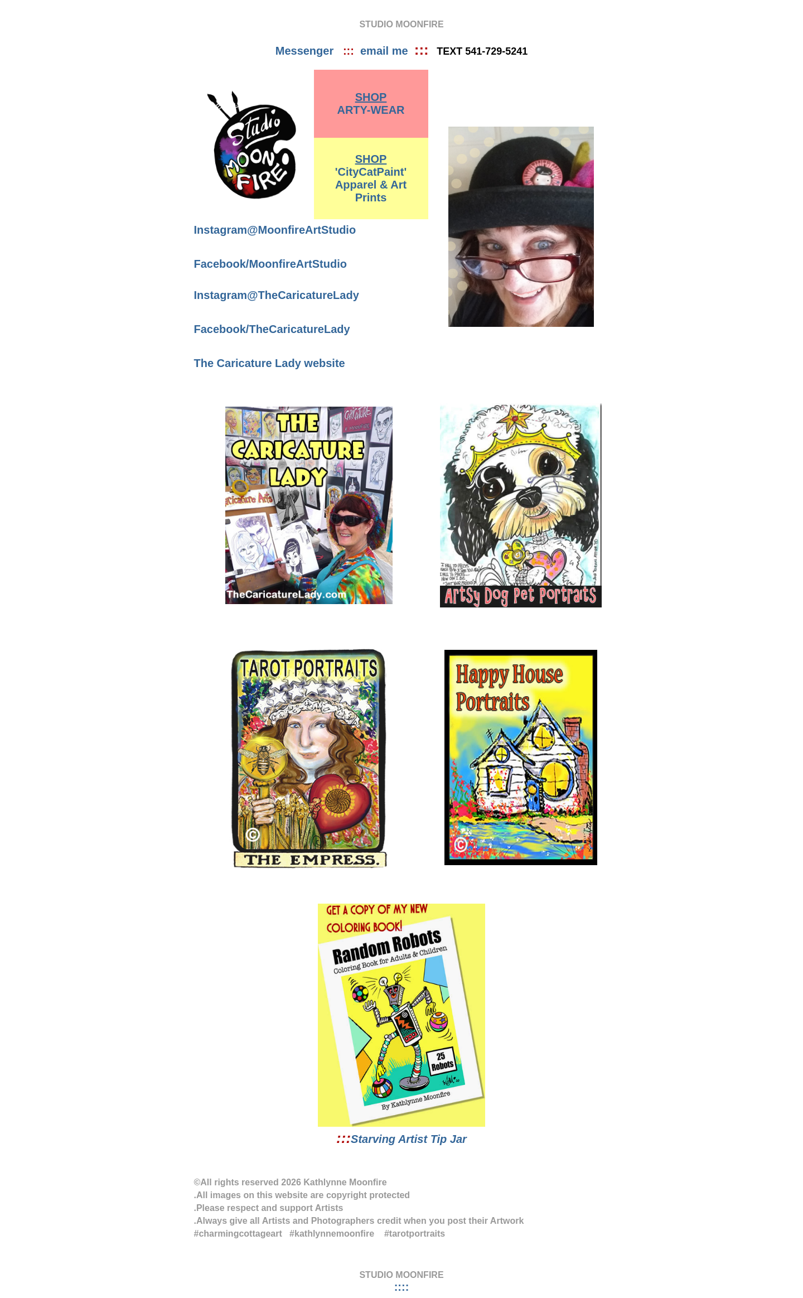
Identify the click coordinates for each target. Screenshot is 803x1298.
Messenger (309, 51)
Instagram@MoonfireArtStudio (275, 230)
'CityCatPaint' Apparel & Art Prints (371, 178)
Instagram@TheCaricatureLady (276, 295)
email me (387, 51)
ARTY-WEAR (370, 103)
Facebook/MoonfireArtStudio (270, 264)
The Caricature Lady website (269, 363)
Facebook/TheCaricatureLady (272, 329)
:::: (401, 1287)
